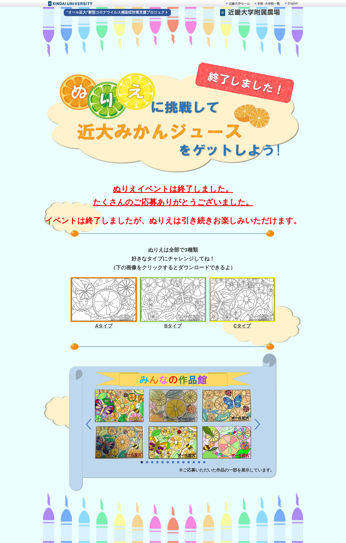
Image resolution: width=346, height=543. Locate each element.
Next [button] (257, 424)
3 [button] (152, 467)
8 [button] (178, 467)
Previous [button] (89, 424)
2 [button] (147, 467)
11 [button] (193, 467)
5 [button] (162, 467)
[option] (173, 424)
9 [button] (183, 467)
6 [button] (167, 467)
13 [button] (204, 467)
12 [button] (199, 467)
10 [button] (188, 467)
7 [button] (173, 467)
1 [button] (141, 467)
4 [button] (157, 467)
